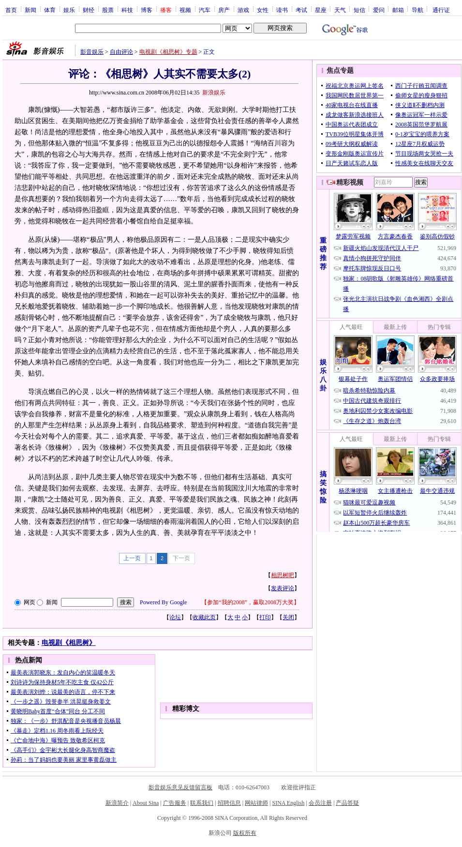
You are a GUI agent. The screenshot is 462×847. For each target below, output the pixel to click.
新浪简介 (117, 803)
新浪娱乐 (213, 92)
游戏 (243, 10)
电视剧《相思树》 (69, 642)
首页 (11, 10)
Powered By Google (163, 602)
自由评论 (121, 51)
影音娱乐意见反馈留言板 (180, 787)
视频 (185, 10)
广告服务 (174, 803)
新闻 (30, 10)
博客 (146, 10)
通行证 (441, 10)
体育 (50, 10)
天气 (340, 10)
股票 (108, 10)
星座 (321, 10)
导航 (417, 10)
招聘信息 (229, 803)
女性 (262, 10)
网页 (29, 602)
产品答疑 (347, 803)
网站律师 (256, 803)
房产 (224, 10)
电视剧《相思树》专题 (168, 51)
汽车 (204, 10)
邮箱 (398, 10)
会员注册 (320, 803)
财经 (88, 10)
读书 (282, 10)
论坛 (175, 617)
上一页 (132, 558)
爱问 (379, 10)
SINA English (288, 803)
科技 (127, 10)
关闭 (288, 617)
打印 (265, 617)
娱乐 (69, 10)
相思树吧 (282, 575)
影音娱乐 (92, 51)
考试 (301, 10)
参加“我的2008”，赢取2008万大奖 (250, 602)
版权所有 (244, 833)
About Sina (146, 803)
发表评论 (282, 588)
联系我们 (201, 803)
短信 (359, 10)
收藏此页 (204, 617)
